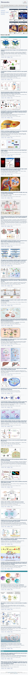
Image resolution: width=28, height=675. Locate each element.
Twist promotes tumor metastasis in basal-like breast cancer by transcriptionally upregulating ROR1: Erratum (14, 654)
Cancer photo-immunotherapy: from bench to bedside (11, 627)
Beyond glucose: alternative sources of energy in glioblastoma (12, 584)
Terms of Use (16, 673)
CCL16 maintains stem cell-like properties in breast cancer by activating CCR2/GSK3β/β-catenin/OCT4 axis (14, 340)
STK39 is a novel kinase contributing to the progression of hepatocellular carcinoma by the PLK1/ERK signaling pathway (14, 132)
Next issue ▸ (3, 12)
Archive (7, 12)
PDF (5, 57)
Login (26, 5)
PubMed (8, 57)
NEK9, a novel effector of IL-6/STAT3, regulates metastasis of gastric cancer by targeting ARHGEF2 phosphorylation (14, 539)
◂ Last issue (3, 10)
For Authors (16, 5)
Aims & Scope (6, 5)
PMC (11, 57)
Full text (2, 57)
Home (2, 5)
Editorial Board (11, 5)
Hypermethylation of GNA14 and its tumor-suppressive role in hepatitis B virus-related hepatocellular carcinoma (14, 369)
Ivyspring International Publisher (12, 672)
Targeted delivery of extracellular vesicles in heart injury (11, 643)
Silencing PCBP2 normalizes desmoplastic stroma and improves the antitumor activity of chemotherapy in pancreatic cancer (14, 241)
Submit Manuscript (21, 5)
